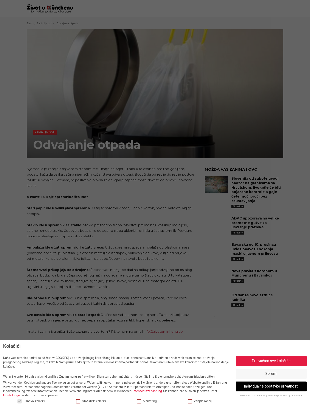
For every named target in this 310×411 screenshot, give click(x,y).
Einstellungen (12, 395)
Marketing (147, 401)
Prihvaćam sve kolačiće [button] (271, 361)
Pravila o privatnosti (278, 395)
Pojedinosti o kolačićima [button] (253, 395)
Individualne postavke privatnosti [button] (271, 386)
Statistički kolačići (91, 401)
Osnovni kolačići (31, 401)
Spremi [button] (271, 373)
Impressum (296, 395)
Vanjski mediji (200, 401)
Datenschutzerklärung (147, 391)
